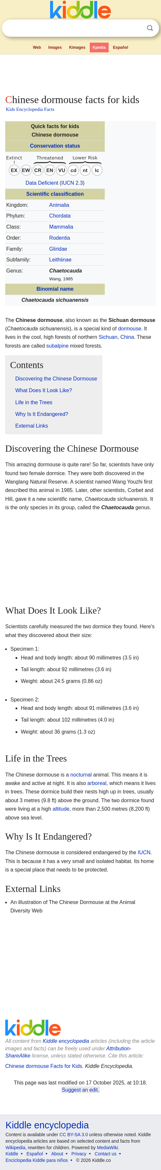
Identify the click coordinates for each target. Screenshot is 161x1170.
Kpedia (99, 47)
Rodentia (59, 238)
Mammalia (61, 227)
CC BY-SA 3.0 (74, 1134)
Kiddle (12, 1153)
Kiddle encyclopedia (66, 1041)
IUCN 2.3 (72, 183)
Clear (136, 28)
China (127, 337)
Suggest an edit (80, 1090)
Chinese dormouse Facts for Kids (43, 1066)
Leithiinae (60, 259)
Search (150, 28)
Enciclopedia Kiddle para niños (37, 1160)
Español (120, 47)
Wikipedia (15, 1147)
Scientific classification (55, 194)
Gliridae (58, 249)
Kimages (77, 47)
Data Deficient (41, 183)
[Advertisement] (80, 73)
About (57, 1153)
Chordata (60, 216)
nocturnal (81, 775)
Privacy (79, 1153)
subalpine (57, 346)
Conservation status (55, 146)
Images (55, 47)
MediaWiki (107, 1147)
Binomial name (55, 289)
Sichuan (108, 337)
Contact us (105, 1153)
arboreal (97, 783)
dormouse (129, 328)
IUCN (144, 852)
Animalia (59, 205)
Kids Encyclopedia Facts (30, 109)
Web (37, 47)
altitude (61, 809)
